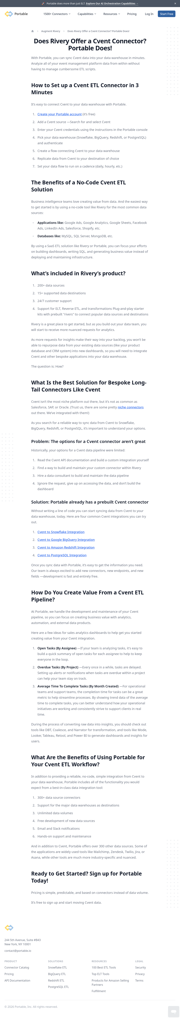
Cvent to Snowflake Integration (60, 532)
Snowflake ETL (57, 967)
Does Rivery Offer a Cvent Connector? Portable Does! (98, 31)
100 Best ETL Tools (104, 967)
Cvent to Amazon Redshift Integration (66, 547)
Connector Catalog (17, 967)
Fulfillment (99, 991)
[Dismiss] (175, 3)
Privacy (140, 974)
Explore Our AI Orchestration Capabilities (112, 3)
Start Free (166, 14)
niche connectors (131, 407)
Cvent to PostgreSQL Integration (61, 555)
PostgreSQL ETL (58, 987)
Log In (149, 14)
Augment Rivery (50, 31)
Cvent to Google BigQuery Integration (66, 540)
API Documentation (17, 980)
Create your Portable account (59, 114)
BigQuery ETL (57, 974)
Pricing (132, 14)
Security (140, 967)
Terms (139, 980)
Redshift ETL (56, 980)
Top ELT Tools (100, 974)
